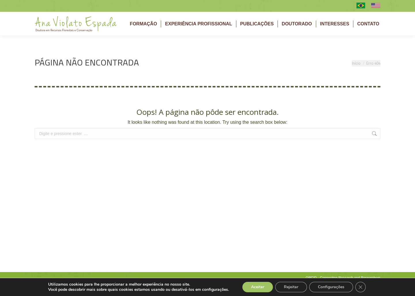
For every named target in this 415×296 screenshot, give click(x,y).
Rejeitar (291, 287)
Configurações (331, 287)
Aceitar (257, 287)
